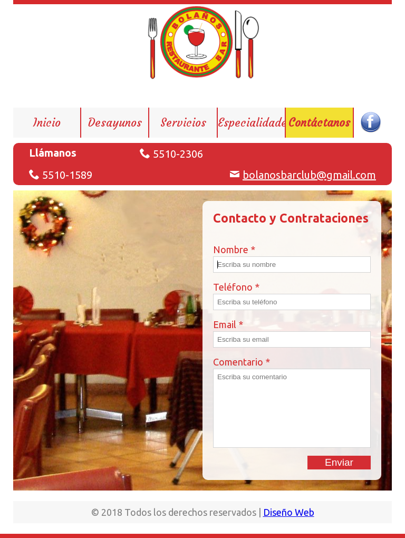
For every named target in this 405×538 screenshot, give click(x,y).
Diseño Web (288, 512)
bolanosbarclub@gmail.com (309, 175)
